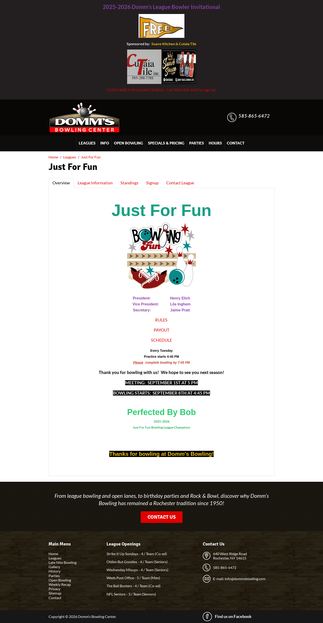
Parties (196, 143)
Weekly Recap (60, 584)
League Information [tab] (95, 182)
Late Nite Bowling (63, 562)
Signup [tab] (152, 182)
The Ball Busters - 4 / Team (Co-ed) (134, 586)
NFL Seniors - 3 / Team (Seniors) (131, 594)
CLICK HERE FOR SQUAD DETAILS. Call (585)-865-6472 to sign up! (161, 90)
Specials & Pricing (166, 143)
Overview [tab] (61, 182)
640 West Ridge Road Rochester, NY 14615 (230, 555)
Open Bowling (128, 143)
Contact (235, 143)
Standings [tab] (129, 182)
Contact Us (162, 517)
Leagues (87, 143)
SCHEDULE (161, 340)
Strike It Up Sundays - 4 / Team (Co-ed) (137, 553)
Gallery (54, 567)
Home (53, 553)
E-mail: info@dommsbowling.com (239, 578)
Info (104, 143)
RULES (161, 319)
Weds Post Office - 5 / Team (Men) (133, 578)
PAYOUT (162, 329)
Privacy (54, 589)
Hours (215, 143)
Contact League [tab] (180, 182)
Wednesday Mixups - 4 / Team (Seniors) (137, 570)
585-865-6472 (254, 116)
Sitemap (55, 593)
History (54, 571)
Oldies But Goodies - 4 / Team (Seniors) (137, 561)
